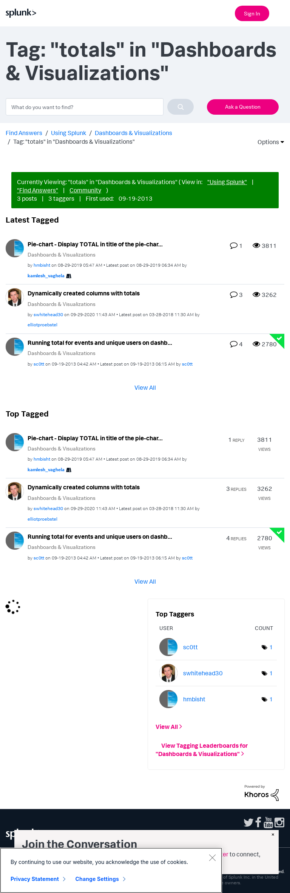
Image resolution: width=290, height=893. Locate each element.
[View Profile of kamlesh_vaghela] (46, 275)
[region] (111, 870)
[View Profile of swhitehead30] (48, 314)
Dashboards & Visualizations (133, 133)
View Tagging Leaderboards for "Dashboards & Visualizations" (202, 750)
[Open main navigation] (279, 12)
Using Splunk (68, 133)
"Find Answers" (37, 190)
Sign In (252, 13)
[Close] (212, 857)
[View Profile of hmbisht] (42, 265)
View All (145, 387)
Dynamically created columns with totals (84, 293)
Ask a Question (243, 106)
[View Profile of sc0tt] (39, 364)
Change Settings (97, 879)
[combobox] (100, 106)
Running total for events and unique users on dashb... (100, 342)
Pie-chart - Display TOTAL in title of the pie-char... (95, 244)
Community (85, 190)
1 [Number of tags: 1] (271, 647)
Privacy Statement (35, 879)
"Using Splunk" (227, 182)
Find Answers (24, 133)
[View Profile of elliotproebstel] (42, 324)
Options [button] (266, 142)
